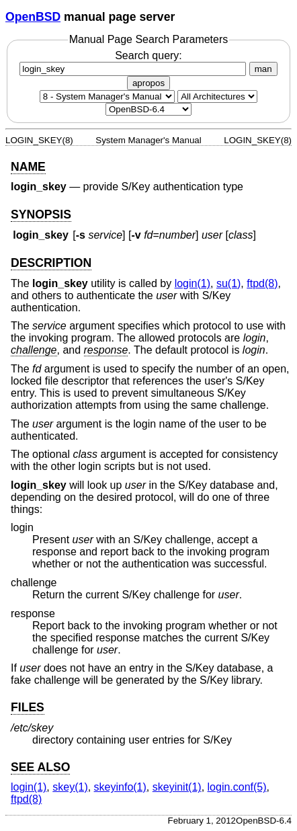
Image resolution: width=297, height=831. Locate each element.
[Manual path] (148, 109)
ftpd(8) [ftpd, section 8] (262, 283)
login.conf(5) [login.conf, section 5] (237, 787)
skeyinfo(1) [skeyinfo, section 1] (120, 787)
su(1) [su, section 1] (228, 283)
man (263, 69)
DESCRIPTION (51, 263)
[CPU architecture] (217, 96)
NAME (28, 166)
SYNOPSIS (41, 214)
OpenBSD (32, 17)
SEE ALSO (40, 767)
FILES (27, 707)
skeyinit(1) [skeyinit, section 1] (177, 787)
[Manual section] (107, 96)
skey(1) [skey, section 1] (69, 787)
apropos (148, 83)
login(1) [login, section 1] (192, 283)
